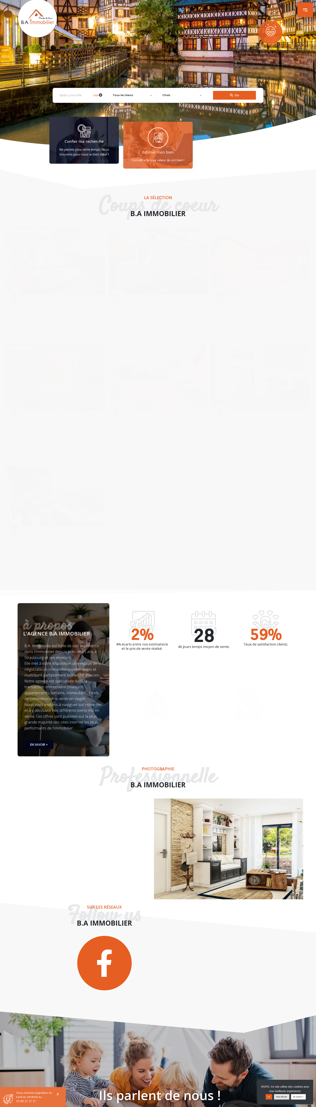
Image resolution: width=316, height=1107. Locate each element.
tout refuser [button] (281, 1096)
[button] (305, 9)
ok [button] (269, 1096)
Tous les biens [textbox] (123, 72)
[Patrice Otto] (16, 297)
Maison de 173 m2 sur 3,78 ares (136, 314)
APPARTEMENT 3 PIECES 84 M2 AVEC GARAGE (47, 430)
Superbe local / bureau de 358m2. (240, 430)
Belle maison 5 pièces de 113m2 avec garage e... (252, 314)
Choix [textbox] (166, 72)
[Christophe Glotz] (118, 297)
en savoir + (298, 1096)
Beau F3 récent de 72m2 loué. (32, 546)
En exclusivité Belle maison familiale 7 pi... (41, 314)
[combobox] (131, 73)
